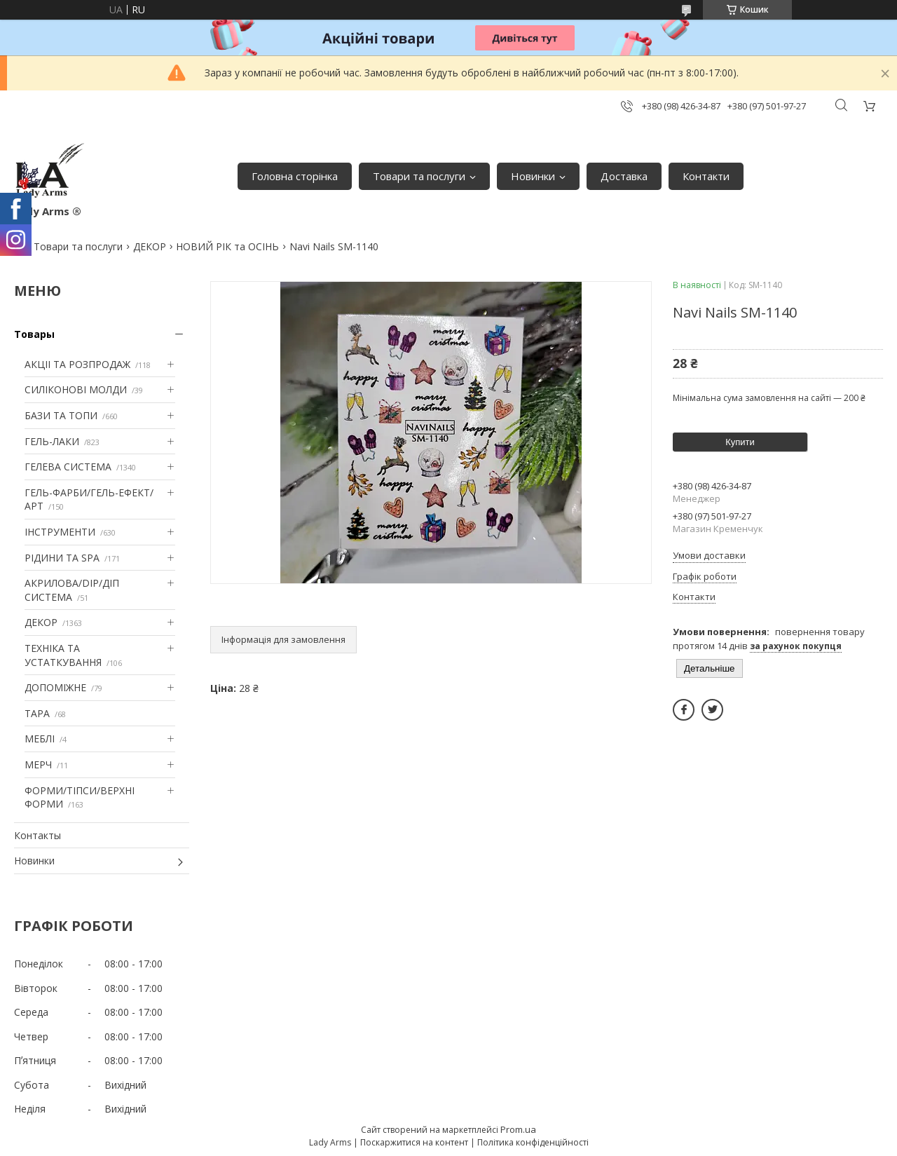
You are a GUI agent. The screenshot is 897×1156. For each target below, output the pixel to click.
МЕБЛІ (40, 738)
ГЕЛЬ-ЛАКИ (52, 441)
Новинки (533, 176)
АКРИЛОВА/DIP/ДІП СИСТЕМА (72, 590)
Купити (740, 442)
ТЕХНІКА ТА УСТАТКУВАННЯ (63, 655)
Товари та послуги (419, 176)
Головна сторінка (295, 176)
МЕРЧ (38, 764)
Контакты (37, 835)
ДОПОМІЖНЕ (55, 687)
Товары (34, 334)
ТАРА (37, 713)
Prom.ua (518, 1129)
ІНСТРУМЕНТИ (60, 531)
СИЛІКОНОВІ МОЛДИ (76, 389)
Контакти (706, 176)
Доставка (624, 176)
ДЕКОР (149, 246)
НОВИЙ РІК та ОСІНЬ (227, 246)
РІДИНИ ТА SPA (62, 557)
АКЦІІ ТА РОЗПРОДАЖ (77, 364)
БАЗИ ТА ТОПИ (61, 415)
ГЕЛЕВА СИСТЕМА (68, 466)
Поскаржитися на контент (414, 1142)
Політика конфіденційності (533, 1142)
